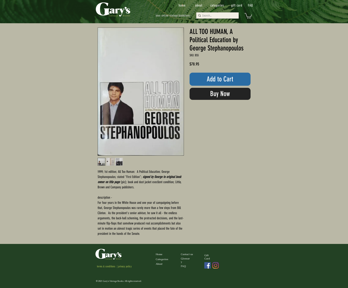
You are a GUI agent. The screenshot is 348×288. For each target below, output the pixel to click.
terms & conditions (106, 266)
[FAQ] (251, 5)
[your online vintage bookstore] (173, 15)
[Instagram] (215, 265)
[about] (199, 5)
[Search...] (216, 15)
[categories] (217, 5)
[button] (248, 15)
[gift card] (237, 5)
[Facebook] (207, 265)
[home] (182, 5)
